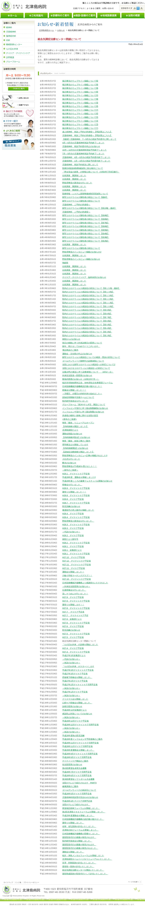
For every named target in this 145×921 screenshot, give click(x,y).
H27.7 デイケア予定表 (73, 612)
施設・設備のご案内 (84, 15)
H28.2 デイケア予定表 (73, 535)
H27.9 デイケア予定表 (73, 597)
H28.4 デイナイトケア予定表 (76, 517)
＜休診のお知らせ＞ (71, 663)
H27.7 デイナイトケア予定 (75, 615)
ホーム (12, 15)
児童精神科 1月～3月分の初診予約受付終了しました (86, 161)
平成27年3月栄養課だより (74, 655)
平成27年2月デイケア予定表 (75, 681)
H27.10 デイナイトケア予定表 (76, 579)
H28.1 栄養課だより (72, 550)
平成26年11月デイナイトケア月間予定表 (80, 743)
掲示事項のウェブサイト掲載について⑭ (80, 84)
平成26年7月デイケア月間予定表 (77, 772)
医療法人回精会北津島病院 (24, 6)
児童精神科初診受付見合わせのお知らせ (80, 797)
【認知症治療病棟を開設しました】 (78, 452)
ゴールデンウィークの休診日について (79, 790)
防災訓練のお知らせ (71, 506)
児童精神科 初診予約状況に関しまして (80, 164)
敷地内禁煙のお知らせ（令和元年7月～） (80, 379)
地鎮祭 (65, 263)
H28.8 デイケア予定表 (73, 499)
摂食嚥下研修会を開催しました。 (77, 677)
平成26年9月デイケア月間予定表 (77, 757)
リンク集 (18, 882)
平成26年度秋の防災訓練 (73, 735)
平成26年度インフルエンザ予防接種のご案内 (82, 739)
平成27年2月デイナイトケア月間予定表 (80, 684)
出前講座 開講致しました (74, 175)
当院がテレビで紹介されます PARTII (79, 783)
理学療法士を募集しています (75, 444)
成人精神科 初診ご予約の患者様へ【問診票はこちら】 (87, 132)
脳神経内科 (11, 36)
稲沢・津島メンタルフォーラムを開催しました (83, 855)
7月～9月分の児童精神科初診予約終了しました (83, 154)
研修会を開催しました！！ (74, 390)
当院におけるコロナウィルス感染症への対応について (86, 368)
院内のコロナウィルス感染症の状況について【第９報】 (87, 310)
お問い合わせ (107, 8)
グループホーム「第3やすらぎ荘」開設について (83, 404)
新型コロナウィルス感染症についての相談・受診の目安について (91, 357)
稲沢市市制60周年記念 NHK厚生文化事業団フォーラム (87, 383)
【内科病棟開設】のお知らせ (75, 448)
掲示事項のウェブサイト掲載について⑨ (80, 103)
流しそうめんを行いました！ (75, 594)
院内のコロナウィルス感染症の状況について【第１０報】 (88, 306)
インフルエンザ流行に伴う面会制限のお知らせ (83, 412)
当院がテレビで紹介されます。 (76, 804)
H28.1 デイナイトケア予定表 (76, 554)
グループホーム (13, 61)
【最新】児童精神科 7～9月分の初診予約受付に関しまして (89, 139)
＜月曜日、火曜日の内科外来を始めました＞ (82, 393)
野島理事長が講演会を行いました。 (78, 521)
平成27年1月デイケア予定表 (75, 692)
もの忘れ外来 (12, 49)
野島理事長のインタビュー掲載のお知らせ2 (81, 252)
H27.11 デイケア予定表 (73, 568)
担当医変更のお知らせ (72, 764)
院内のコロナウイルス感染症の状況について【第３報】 (87, 332)
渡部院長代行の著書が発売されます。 (79, 837)
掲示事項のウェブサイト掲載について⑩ (80, 99)
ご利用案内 (36, 15)
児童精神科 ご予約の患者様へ (76, 204)
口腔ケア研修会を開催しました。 (77, 703)
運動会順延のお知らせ (72, 434)
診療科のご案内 (60, 15)
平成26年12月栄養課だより (74, 710)
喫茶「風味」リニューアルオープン (78, 423)
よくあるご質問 (93, 8)
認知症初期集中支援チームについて (78, 397)
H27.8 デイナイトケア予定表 (76, 608)
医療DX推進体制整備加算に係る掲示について (82, 168)
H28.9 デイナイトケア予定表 (76, 488)
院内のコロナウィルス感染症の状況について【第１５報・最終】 (91, 288)
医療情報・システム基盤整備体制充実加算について (85, 194)
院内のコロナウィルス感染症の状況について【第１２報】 (88, 299)
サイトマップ (8, 882)
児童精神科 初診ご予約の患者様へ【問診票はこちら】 (87, 135)
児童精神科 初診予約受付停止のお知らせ (81, 146)
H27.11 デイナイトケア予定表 (76, 564)
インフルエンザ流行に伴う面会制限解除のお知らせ (85, 408)
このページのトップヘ (134, 881)
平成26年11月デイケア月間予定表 (77, 746)
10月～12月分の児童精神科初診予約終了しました (84, 150)
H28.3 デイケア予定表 (73, 528)
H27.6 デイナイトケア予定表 (76, 623)
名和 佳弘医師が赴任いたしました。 (79, 826)
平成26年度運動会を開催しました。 (78, 750)
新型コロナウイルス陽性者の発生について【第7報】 (85, 223)
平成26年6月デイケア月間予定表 (77, 775)
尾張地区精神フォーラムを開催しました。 (81, 808)
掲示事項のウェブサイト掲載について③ (80, 124)
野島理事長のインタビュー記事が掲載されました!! (84, 455)
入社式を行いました (71, 459)
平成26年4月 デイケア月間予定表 (77, 801)
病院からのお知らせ (71, 339)
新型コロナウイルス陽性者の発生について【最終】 (85, 197)
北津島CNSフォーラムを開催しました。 (80, 830)
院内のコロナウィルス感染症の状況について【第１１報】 (88, 303)
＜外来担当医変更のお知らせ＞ (76, 586)
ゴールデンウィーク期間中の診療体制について (83, 361)
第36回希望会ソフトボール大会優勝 (78, 779)
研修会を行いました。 (72, 485)
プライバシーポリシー (31, 882)
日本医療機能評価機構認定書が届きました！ (82, 386)
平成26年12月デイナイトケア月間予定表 (80, 724)
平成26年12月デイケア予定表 (75, 721)
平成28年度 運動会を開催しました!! (79, 477)
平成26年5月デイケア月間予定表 (77, 793)
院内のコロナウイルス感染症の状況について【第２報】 (87, 335)
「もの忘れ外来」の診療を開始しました (80, 644)
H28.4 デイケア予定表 (73, 513)
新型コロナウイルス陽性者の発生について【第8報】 (85, 219)
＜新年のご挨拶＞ (70, 470)
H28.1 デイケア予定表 (73, 546)
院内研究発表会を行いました (75, 401)
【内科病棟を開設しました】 (75, 426)
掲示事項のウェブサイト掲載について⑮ (80, 81)
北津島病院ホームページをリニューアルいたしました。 (87, 859)
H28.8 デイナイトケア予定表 (76, 495)
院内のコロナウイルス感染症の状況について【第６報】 (87, 321)
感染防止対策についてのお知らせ (77, 714)
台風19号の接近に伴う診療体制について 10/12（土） (87, 372)
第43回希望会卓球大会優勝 (74, 768)
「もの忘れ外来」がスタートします (78, 666)
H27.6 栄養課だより (72, 619)
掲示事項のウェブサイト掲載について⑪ (80, 95)
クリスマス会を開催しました (75, 699)
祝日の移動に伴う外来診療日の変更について (82, 343)
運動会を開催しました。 (73, 852)
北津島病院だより (70, 430)
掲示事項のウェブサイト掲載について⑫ (80, 92)
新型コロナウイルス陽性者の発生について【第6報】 (85, 226)
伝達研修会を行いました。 (74, 590)
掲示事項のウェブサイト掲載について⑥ (80, 113)
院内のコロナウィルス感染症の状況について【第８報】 (87, 314)
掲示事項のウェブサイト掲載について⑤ (80, 117)
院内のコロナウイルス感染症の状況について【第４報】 (87, 328)
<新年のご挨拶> (69, 419)
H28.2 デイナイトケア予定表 (76, 543)
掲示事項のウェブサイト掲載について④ (80, 121)
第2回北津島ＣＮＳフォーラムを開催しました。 (83, 812)
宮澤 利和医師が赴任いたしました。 (79, 863)
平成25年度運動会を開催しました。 (78, 815)
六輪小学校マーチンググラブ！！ (77, 575)
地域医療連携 (108, 15)
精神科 (9, 27)
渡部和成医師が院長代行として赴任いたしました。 (85, 874)
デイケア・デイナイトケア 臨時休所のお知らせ (84, 277)
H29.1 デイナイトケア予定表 (76, 474)
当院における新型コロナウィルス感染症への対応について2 (88, 364)
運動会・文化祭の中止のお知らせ (77, 354)
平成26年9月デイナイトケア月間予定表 (80, 754)
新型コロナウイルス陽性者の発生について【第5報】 (85, 230)
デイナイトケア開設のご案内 (75, 761)
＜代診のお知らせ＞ (71, 532)
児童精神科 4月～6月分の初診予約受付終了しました (86, 157)
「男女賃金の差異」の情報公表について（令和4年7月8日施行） (90, 172)
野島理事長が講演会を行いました (77, 183)
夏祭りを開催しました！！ (74, 492)
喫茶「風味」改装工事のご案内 (76, 441)
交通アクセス (79, 8)
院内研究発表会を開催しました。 (77, 841)
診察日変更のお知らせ (72, 706)
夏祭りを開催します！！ (73, 604)
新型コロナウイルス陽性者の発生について (81, 201)
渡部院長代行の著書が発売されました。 (80, 848)
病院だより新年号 (70, 539)
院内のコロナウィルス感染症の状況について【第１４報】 (88, 292)
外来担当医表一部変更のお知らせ (77, 375)
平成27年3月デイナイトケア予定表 (78, 670)
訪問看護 (10, 57)
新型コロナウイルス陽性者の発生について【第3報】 (85, 237)
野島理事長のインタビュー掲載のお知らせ (81, 259)
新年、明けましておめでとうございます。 (81, 346)
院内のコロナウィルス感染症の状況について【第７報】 (87, 317)
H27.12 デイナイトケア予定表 (76, 561)
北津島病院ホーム (46, 30)
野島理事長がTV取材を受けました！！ (79, 466)
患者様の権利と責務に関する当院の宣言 (80, 415)
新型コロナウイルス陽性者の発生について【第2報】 (85, 241)
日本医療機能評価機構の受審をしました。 (81, 834)
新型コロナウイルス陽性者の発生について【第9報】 (85, 215)
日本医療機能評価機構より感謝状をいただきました (85, 583)
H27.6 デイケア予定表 (73, 626)
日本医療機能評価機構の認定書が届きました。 (83, 819)
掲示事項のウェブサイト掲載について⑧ (80, 106)
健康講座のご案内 (70, 786)
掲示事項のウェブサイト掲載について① (80, 128)
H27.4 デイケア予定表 (73, 648)
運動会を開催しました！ (73, 572)
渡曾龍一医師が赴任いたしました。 (78, 866)
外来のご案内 (18, 88)
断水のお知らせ (69, 463)
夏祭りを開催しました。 (73, 823)
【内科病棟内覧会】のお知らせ (76, 437)
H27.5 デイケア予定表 (73, 637)
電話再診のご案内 (70, 350)
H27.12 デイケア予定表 (73, 557)
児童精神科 (11, 32)
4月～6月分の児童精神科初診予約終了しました (83, 143)
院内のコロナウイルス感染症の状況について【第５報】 (87, 324)
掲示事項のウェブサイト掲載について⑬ (80, 88)
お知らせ (61, 30)
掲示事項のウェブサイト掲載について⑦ (80, 110)
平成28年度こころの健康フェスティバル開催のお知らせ (87, 481)
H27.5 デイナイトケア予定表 (76, 634)
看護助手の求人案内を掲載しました (78, 510)
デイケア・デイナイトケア (18, 53)
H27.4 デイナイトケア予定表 (76, 652)
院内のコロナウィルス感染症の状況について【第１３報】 (88, 295)
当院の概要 (132, 15)
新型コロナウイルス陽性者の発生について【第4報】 (85, 233)
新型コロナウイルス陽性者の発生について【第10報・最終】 (89, 208)
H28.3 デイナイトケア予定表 (76, 524)
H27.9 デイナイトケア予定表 (76, 601)
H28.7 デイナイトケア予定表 (76, 503)
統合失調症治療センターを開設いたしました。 (83, 870)
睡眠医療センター (14, 44)
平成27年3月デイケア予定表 (75, 674)
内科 (8, 40)
